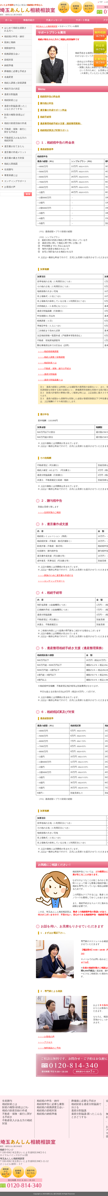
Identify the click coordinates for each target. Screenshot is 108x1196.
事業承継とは (11, 175)
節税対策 (8, 60)
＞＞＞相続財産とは (47, 363)
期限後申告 (9, 48)
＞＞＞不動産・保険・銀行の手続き (54, 368)
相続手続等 (45, 117)
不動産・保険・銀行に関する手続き (17, 1115)
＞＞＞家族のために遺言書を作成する (55, 575)
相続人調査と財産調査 (15, 83)
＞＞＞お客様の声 (46, 1036)
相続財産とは (11, 100)
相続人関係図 (11, 164)
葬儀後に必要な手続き (15, 71)
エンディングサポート (15, 181)
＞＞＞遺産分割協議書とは (50, 380)
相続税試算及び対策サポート (54, 130)
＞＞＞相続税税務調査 (48, 351)
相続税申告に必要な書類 (50, 1104)
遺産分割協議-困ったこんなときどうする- (86, 1115)
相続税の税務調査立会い (50, 1107)
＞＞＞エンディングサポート (51, 581)
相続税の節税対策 (47, 1110)
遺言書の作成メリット (15, 152)
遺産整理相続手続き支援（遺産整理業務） (61, 123)
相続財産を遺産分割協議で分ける (86, 1106)
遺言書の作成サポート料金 (53, 110)
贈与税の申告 (46, 103)
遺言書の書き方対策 (14, 158)
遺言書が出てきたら (14, 146)
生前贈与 (8, 169)
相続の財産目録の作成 (15, 123)
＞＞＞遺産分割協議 (47, 374)
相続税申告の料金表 (50, 96)
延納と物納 (9, 42)
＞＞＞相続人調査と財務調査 (51, 357)
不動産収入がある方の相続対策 (17, 1122)
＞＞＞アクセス (45, 1042)
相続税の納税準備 (47, 1113)
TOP (100, 2)
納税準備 (8, 65)
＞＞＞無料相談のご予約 (49, 1048)
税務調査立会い (12, 54)
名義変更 (8, 77)
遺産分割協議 (11, 94)
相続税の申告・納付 (14, 36)
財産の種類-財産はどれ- (15, 1107)
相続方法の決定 (12, 88)
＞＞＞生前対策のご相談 (49, 512)
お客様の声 (9, 187)
